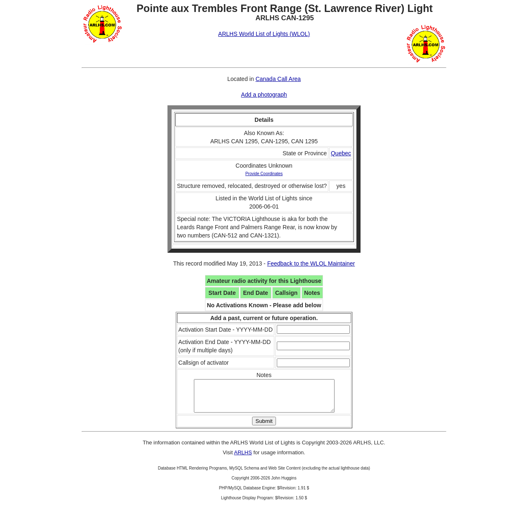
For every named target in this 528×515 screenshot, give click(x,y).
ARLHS (243, 459)
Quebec (341, 153)
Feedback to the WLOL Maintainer (311, 263)
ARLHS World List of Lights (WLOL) (264, 34)
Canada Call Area (278, 79)
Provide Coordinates (264, 173)
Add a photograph (264, 94)
